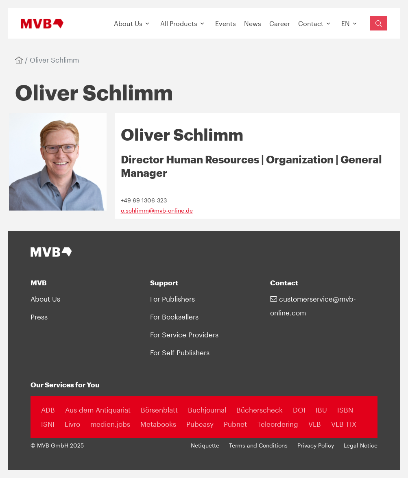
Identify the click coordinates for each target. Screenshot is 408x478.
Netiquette (205, 445)
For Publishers (172, 299)
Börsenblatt (159, 410)
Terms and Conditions (258, 445)
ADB (48, 410)
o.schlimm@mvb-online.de (157, 210)
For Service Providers (184, 334)
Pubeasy (200, 424)
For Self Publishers (179, 352)
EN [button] (345, 23)
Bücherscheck (259, 410)
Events (225, 23)
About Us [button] (128, 23)
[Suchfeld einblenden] (378, 23)
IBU (321, 410)
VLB (314, 424)
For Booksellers (174, 317)
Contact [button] (310, 23)
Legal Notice (360, 445)
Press (39, 317)
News (252, 23)
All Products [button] (178, 23)
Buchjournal (207, 410)
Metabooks (158, 424)
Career (279, 23)
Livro (72, 424)
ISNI (48, 424)
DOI (299, 410)
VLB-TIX (343, 424)
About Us (45, 299)
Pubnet (235, 424)
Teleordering (277, 424)
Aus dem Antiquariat (98, 410)
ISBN (345, 410)
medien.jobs (110, 424)
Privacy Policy (315, 445)
